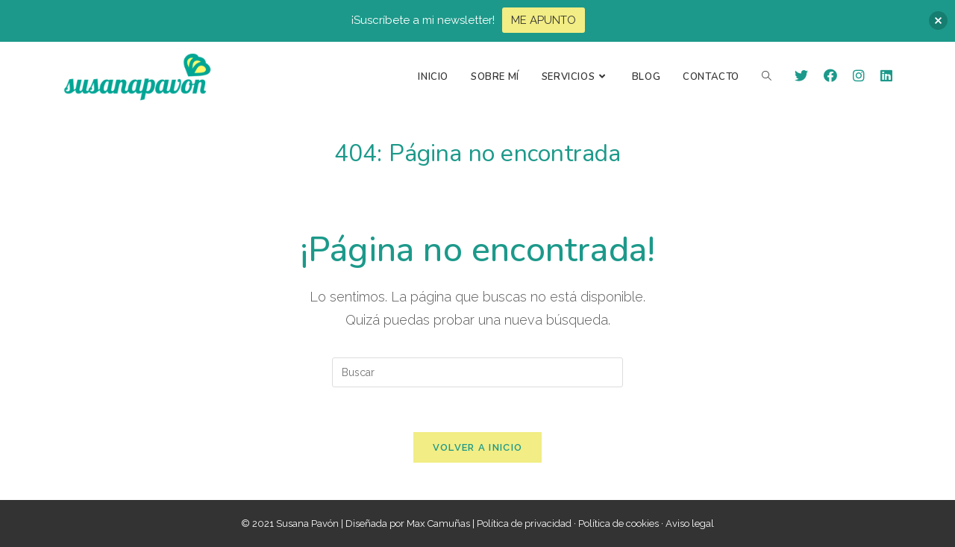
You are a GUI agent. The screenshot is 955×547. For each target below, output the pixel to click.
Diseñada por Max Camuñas (408, 523)
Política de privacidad (524, 523)
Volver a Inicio (478, 447)
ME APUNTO (543, 20)
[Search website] (767, 76)
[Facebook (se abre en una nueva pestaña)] (830, 76)
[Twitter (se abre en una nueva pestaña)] (801, 76)
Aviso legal (690, 523)
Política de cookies (618, 523)
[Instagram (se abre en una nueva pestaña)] (859, 76)
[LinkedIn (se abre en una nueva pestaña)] (886, 76)
